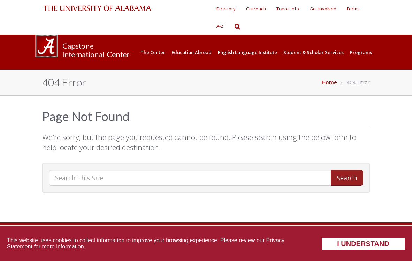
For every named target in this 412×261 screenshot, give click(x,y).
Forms (353, 9)
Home (329, 82)
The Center (152, 52)
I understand (363, 243)
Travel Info (287, 9)
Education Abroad (191, 52)
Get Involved (323, 9)
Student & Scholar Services (313, 52)
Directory (226, 9)
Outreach (256, 9)
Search (347, 178)
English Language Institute (247, 52)
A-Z (219, 26)
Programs (361, 52)
